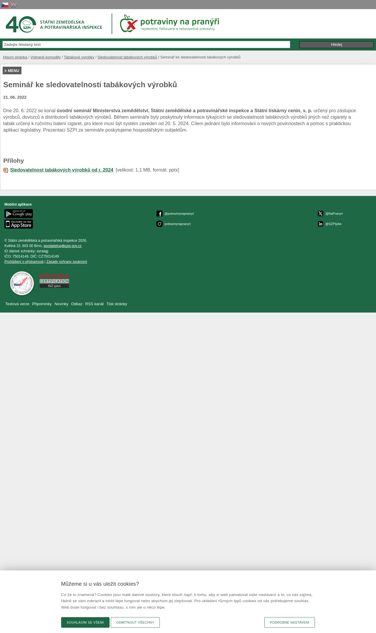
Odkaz (77, 304)
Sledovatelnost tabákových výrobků (127, 57)
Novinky (61, 304)
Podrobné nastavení (289, 622)
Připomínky (42, 304)
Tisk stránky (117, 304)
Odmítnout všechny (135, 622)
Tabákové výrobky (79, 57)
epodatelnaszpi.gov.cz (62, 246)
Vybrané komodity (46, 57)
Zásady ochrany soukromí (66, 262)
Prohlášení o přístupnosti (23, 262)
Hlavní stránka (15, 57)
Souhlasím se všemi (85, 622)
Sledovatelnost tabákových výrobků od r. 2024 (61, 169)
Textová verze (17, 304)
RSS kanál (94, 304)
